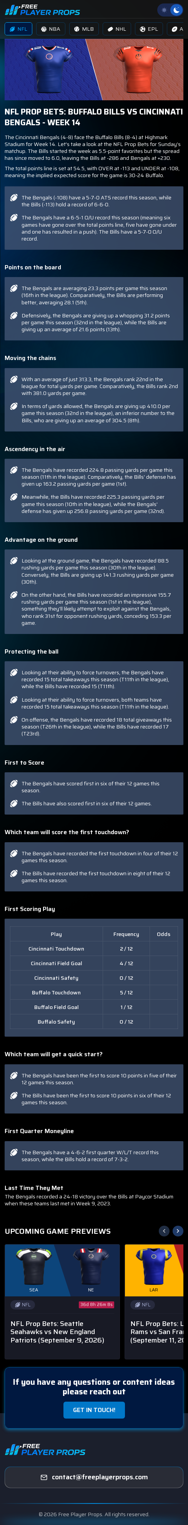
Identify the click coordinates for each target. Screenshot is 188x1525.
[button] (178, 1231)
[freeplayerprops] (94, 1477)
